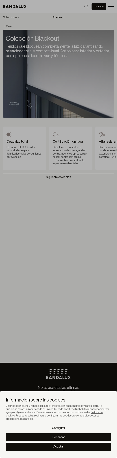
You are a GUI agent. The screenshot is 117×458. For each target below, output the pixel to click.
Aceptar (58, 446)
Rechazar (59, 437)
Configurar (58, 428)
